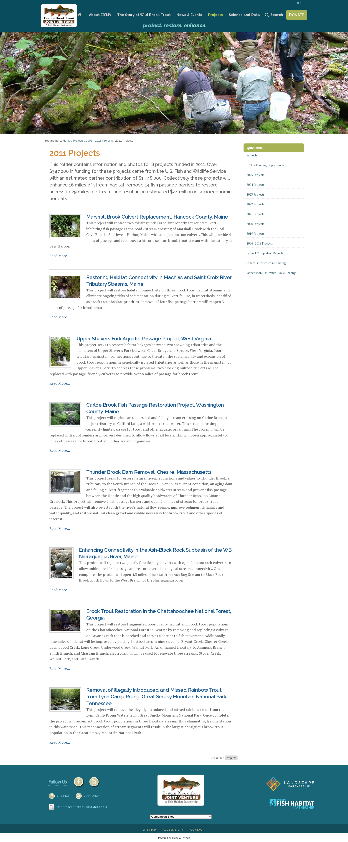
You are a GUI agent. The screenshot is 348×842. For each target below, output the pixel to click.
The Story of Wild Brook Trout (144, 15)
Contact (197, 829)
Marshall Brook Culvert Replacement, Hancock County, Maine (157, 217)
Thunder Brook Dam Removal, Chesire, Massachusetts (149, 472)
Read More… (59, 255)
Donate (297, 15)
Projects (215, 15)
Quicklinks (255, 147)
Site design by (82, 807)
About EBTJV (100, 15)
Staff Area (91, 795)
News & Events (189, 15)
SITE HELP (63, 795)
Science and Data (244, 15)
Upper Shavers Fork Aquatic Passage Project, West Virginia (143, 339)
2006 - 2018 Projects (99, 140)
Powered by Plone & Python (174, 837)
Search (276, 15)
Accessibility (173, 829)
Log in (298, 2)
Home (79, 15)
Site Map (149, 829)
